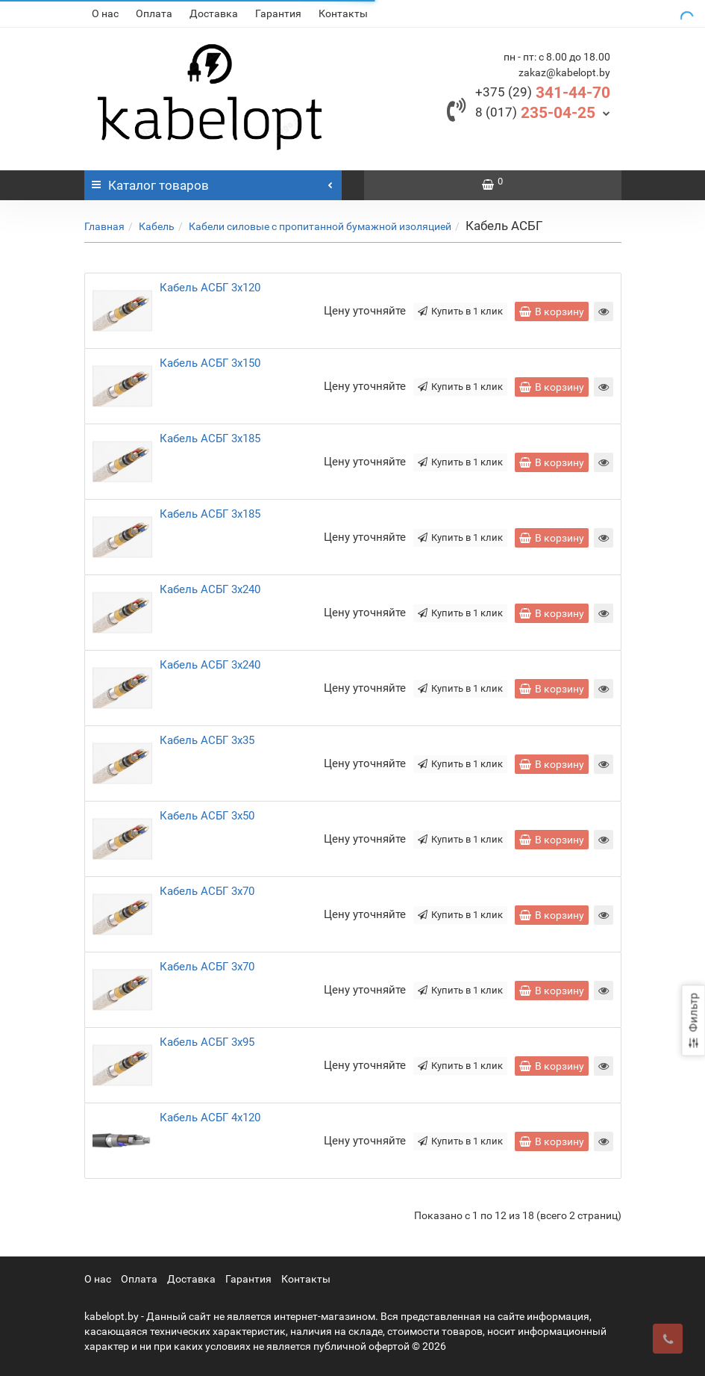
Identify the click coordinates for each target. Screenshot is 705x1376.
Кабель (157, 226)
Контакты (343, 13)
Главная (104, 226)
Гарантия (278, 13)
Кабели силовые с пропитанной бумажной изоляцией (320, 226)
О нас (105, 13)
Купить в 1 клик (460, 311)
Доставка (213, 13)
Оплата (154, 13)
